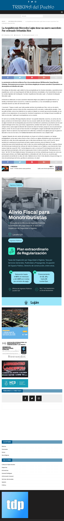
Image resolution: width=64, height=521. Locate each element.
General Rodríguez (7, 473)
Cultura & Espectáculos (8, 464)
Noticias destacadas (7, 479)
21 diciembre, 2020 (8, 35)
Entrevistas (5, 470)
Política (4, 485)
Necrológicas (5, 455)
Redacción (18, 35)
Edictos (4, 446)
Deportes (4, 467)
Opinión (4, 482)
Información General (29, 35)
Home (3, 452)
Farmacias (5, 449)
